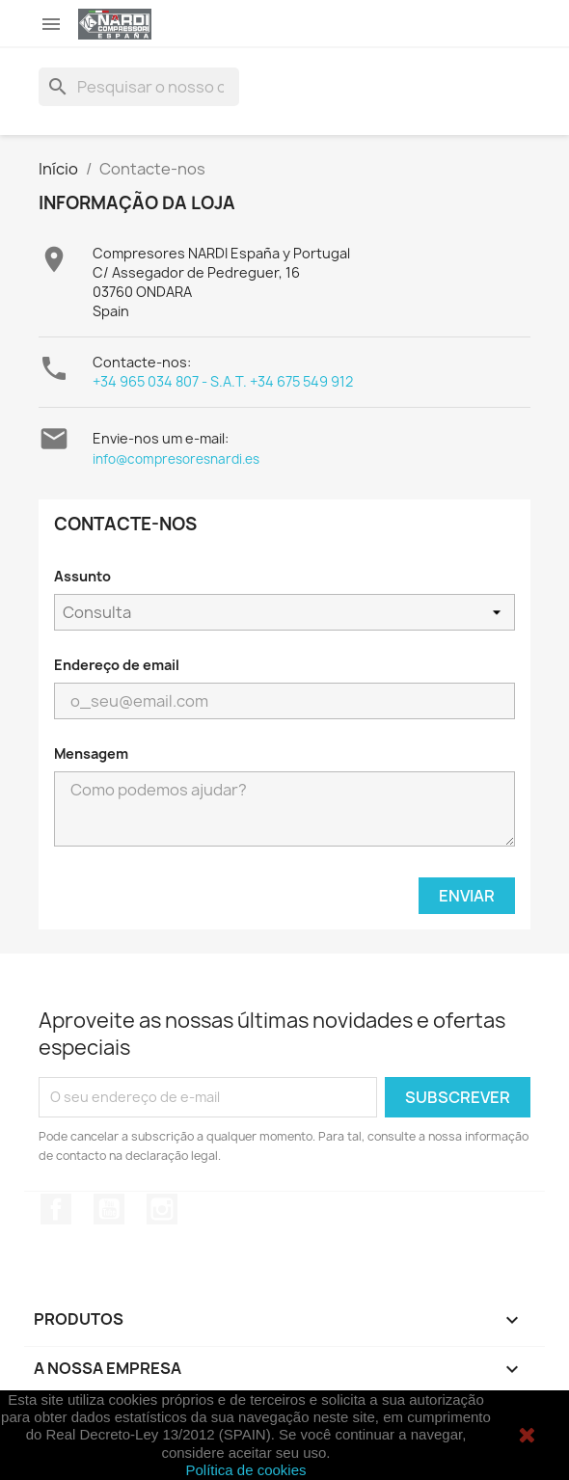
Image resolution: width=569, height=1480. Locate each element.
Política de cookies (245, 1470)
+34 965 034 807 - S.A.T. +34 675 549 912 (223, 381)
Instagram (162, 1209)
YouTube (109, 1209)
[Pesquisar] (139, 86)
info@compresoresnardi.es (176, 459)
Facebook (56, 1209)
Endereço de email (116, 665)
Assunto (82, 576)
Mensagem (91, 753)
